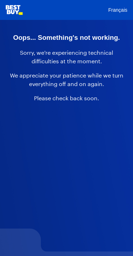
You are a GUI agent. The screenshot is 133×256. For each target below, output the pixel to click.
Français (117, 10)
